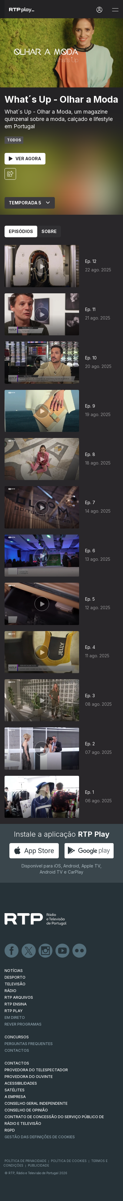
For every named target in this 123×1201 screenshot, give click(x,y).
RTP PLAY (14, 1010)
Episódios (21, 231)
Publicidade (38, 1165)
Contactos (17, 1050)
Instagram (45, 951)
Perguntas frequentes (29, 1043)
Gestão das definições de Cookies (40, 1137)
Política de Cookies (69, 1161)
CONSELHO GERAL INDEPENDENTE (36, 1103)
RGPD (10, 1130)
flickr (79, 951)
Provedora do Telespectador (36, 1070)
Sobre (49, 231)
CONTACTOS (17, 1063)
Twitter (29, 951)
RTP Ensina (16, 1004)
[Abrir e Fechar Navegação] (115, 10)
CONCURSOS (17, 1037)
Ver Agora (25, 158)
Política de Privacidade (25, 1161)
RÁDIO (10, 990)
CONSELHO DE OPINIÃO (26, 1110)
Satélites (15, 1090)
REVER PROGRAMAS (23, 1024)
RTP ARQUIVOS (19, 997)
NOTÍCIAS (14, 970)
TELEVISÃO (15, 984)
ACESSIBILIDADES (21, 1083)
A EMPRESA (15, 1096)
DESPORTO (15, 977)
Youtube (62, 951)
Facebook (12, 951)
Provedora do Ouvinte (29, 1076)
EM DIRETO (15, 1017)
